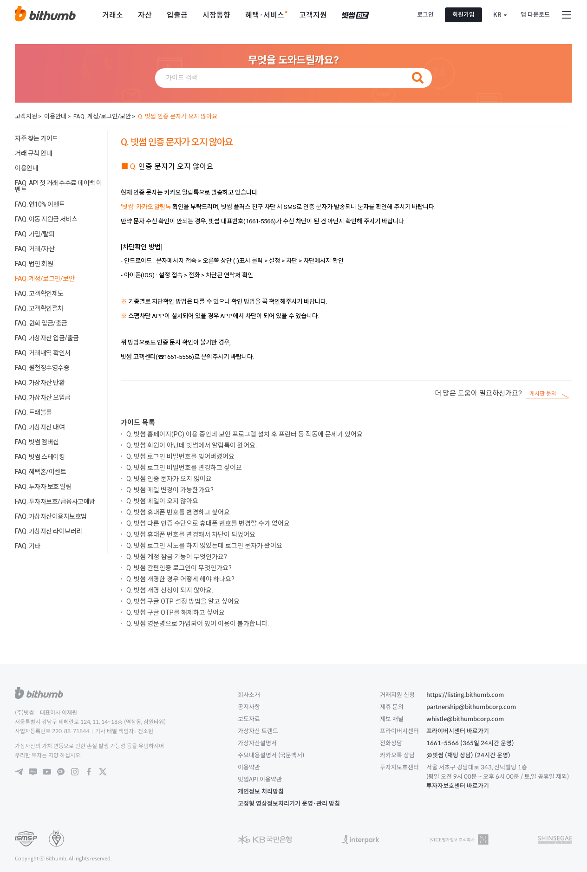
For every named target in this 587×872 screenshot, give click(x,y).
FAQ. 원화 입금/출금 (41, 323)
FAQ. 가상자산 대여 (40, 427)
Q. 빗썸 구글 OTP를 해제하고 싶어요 (175, 612)
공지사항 (249, 707)
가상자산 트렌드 (258, 731)
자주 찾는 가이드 (36, 138)
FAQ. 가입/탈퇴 (34, 234)
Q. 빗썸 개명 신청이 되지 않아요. (169, 590)
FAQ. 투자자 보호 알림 (43, 486)
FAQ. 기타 (27, 546)
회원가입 (463, 15)
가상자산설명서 (257, 743)
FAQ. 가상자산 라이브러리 (48, 531)
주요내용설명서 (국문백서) (271, 755)
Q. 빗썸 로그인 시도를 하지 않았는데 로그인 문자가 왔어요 (204, 545)
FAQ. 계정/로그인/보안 (102, 116)
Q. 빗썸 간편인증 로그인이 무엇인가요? (179, 568)
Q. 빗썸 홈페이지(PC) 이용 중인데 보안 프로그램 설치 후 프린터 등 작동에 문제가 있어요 (244, 434)
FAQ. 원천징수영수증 (42, 367)
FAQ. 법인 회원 (34, 263)
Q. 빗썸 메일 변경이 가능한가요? (170, 490)
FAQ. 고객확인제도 (39, 293)
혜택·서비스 (264, 15)
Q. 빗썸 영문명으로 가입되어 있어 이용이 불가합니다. (197, 623)
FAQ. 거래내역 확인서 (43, 353)
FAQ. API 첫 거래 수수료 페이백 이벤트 (58, 186)
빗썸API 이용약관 (260, 779)
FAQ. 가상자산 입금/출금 (47, 338)
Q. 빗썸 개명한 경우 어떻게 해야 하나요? (180, 579)
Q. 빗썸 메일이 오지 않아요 (162, 501)
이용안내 (55, 116)
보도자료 (249, 719)
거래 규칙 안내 (33, 153)
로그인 (425, 15)
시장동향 (216, 15)
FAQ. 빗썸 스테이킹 (40, 457)
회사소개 (249, 695)
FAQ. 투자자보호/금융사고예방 (55, 501)
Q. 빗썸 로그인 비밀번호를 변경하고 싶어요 (184, 467)
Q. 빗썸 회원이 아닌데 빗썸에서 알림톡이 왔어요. (191, 445)
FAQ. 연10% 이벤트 (40, 204)
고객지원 (313, 15)
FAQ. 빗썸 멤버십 (37, 442)
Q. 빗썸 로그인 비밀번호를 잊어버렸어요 (180, 456)
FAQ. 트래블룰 (33, 412)
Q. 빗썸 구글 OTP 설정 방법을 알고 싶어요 (183, 601)
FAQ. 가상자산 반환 (40, 382)
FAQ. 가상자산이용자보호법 (51, 516)
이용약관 (249, 767)
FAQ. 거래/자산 (34, 249)
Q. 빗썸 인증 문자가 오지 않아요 (177, 116)
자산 (145, 15)
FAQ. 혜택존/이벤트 (40, 471)
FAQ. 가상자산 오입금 (43, 397)
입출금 (177, 15)
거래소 (112, 15)
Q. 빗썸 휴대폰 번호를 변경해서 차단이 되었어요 (190, 534)
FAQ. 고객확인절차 (39, 308)
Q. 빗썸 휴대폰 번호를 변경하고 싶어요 (178, 512)
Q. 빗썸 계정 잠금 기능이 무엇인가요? (176, 556)
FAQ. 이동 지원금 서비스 (46, 219)
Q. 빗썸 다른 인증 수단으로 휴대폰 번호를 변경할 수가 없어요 (208, 523)
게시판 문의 (542, 394)
